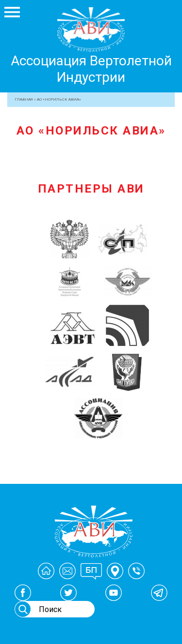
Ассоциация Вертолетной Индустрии (91, 69)
